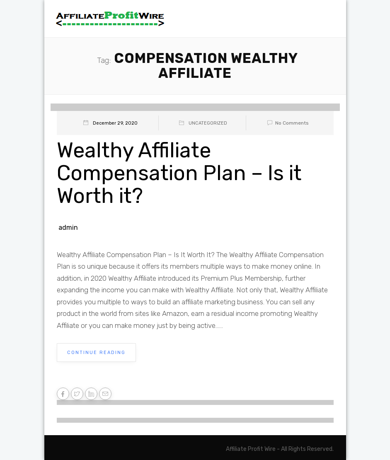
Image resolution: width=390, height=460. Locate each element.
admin (68, 227)
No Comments (286, 123)
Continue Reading (96, 352)
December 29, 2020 (115, 123)
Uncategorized (208, 123)
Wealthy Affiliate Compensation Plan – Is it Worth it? (179, 173)
